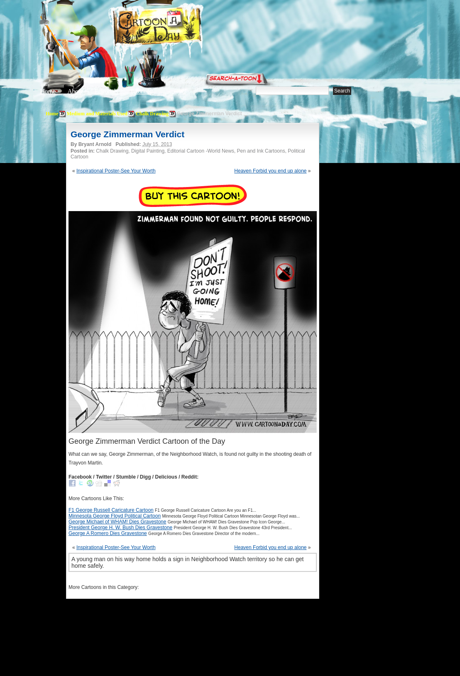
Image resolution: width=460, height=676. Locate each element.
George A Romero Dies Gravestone (108, 533)
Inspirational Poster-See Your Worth (116, 171)
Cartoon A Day (178, 27)
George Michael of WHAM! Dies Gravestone (117, 522)
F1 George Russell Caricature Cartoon (111, 510)
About (75, 91)
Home (48, 91)
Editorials (106, 91)
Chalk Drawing (152, 114)
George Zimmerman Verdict (127, 134)
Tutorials (140, 91)
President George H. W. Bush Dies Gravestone (120, 527)
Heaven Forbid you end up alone (270, 171)
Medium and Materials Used (97, 114)
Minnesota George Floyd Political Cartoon (115, 516)
